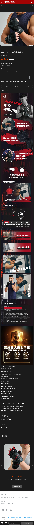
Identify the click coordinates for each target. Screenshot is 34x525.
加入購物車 (14, 523)
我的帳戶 (11, 497)
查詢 (2, 497)
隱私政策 (21, 497)
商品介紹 (6, 86)
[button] (32, 465)
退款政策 (16, 497)
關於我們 (6, 497)
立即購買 (27, 523)
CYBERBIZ (22, 519)
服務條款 (27, 497)
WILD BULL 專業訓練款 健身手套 (17, 479)
